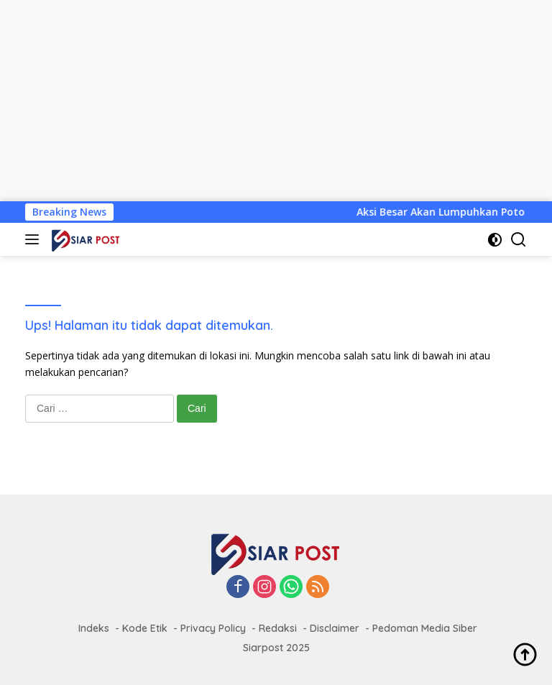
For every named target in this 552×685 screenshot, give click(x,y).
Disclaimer (334, 628)
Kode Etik (144, 628)
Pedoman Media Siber (424, 628)
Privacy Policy (213, 628)
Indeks (93, 628)
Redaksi (278, 628)
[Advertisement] (276, 100)
